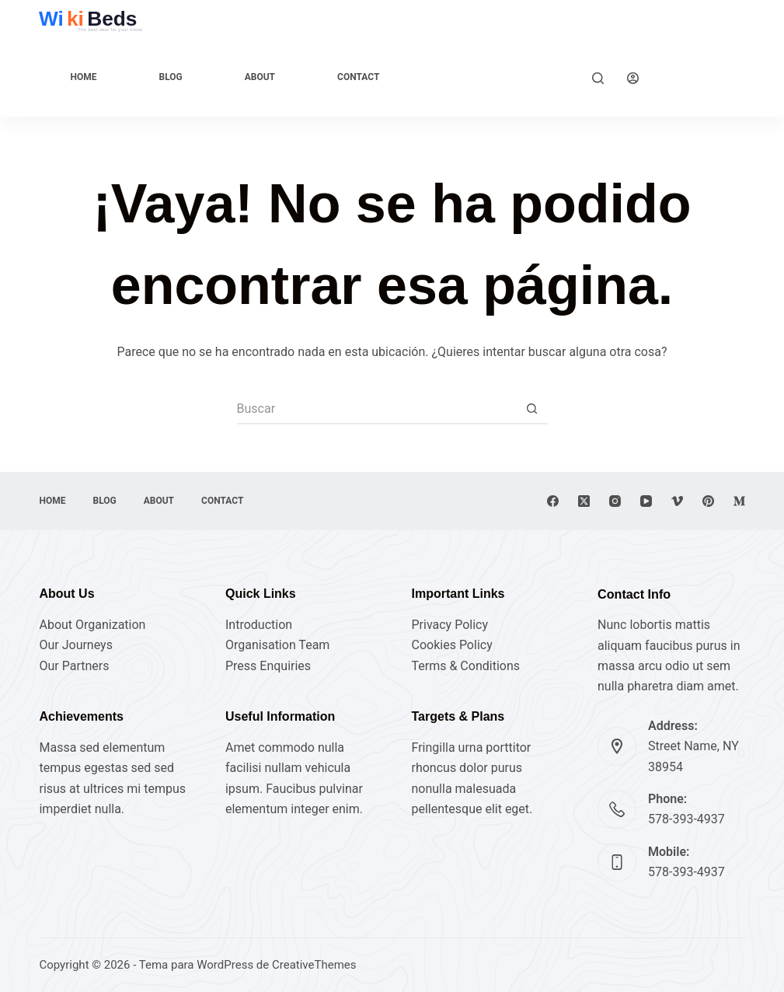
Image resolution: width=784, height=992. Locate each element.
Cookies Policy (452, 644)
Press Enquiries (268, 665)
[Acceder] (633, 78)
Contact (358, 77)
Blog (170, 77)
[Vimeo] (677, 501)
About (260, 77)
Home (83, 77)
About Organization (92, 624)
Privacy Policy (450, 624)
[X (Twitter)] (584, 501)
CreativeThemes (314, 965)
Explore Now (703, 77)
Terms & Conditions (466, 665)
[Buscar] (598, 78)
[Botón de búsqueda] (532, 408)
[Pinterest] (708, 501)
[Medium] (739, 501)
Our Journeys (75, 644)
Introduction (258, 624)
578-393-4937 (686, 819)
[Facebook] (553, 501)
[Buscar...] (377, 408)
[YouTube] (646, 501)
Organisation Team (277, 644)
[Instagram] (615, 501)
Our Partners (74, 665)
